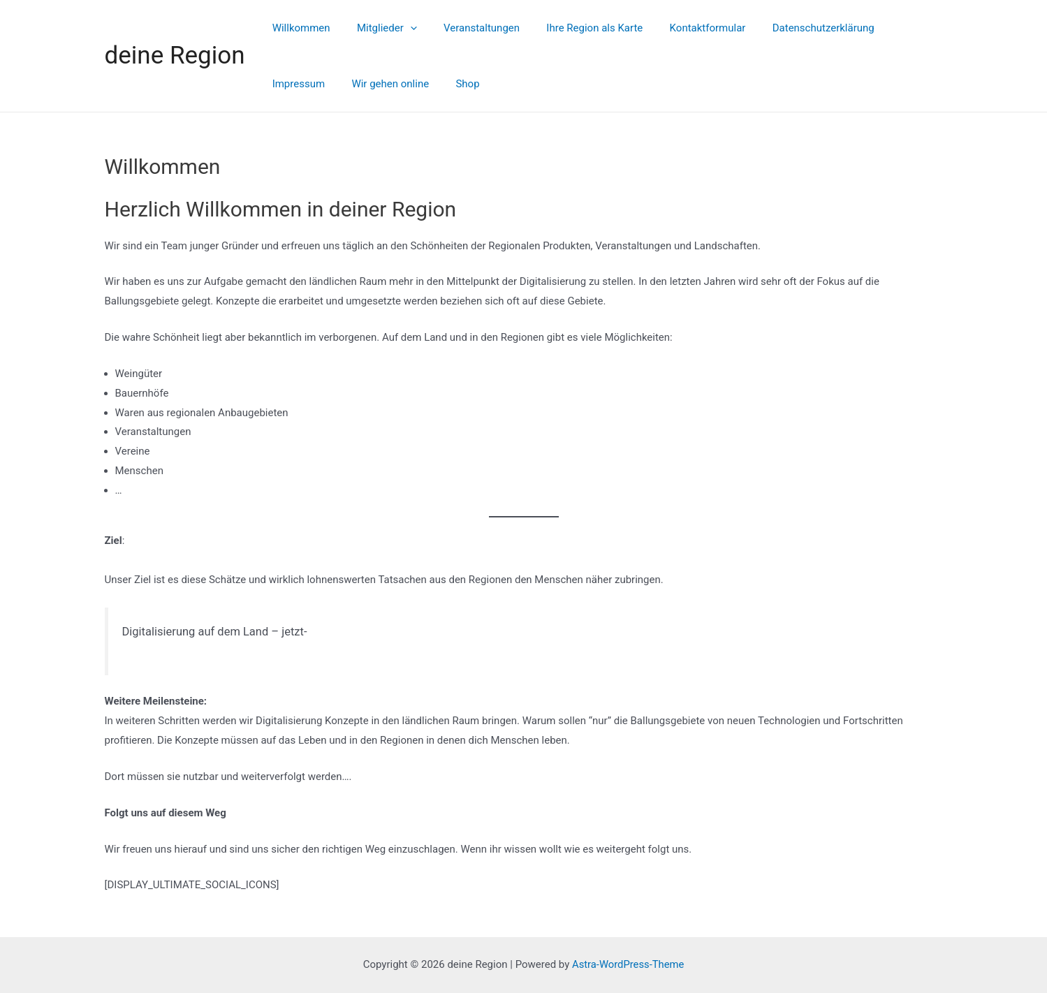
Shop (379, 84)
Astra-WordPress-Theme (628, 964)
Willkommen (298, 28)
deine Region (175, 55)
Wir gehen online (307, 84)
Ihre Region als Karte (574, 28)
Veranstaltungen (467, 28)
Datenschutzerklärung (791, 28)
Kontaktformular (681, 28)
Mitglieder (378, 28)
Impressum (889, 28)
